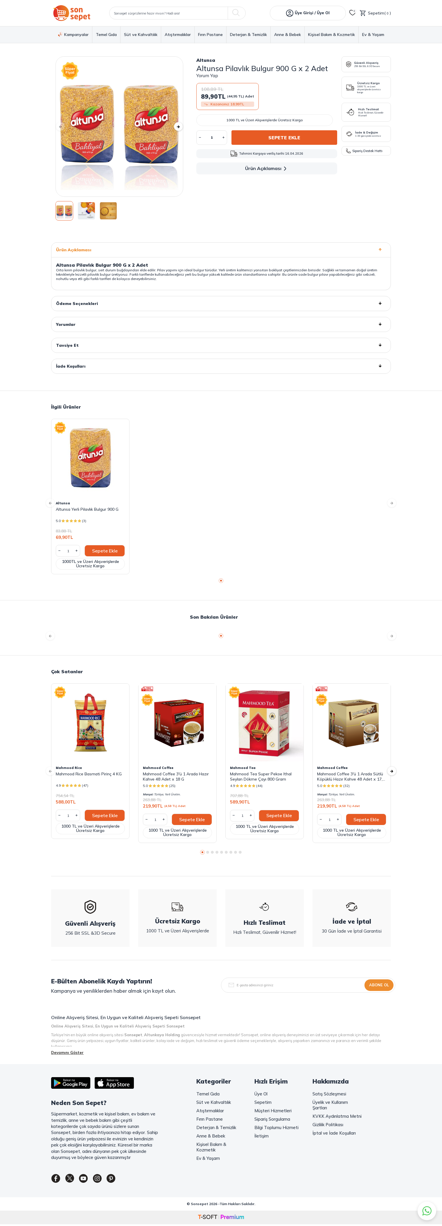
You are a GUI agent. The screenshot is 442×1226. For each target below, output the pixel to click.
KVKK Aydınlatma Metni (337, 1116)
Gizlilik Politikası (327, 1124)
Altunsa (205, 60)
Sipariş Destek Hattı (364, 151)
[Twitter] (73, 1179)
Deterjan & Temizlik (248, 34)
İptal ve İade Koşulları (334, 1133)
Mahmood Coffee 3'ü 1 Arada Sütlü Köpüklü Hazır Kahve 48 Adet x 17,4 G (351, 776)
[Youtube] (89, 1179)
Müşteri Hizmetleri (273, 1110)
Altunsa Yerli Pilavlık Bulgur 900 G (87, 509)
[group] (119, 126)
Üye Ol (260, 1094)
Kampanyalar (73, 34)
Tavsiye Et (221, 345)
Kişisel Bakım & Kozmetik (331, 34)
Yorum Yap (207, 75)
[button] (64, 126)
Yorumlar (221, 324)
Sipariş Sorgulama (272, 1119)
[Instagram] (105, 1179)
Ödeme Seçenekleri (221, 303)
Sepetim (263, 1102)
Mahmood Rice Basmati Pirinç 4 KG (89, 774)
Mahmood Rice (69, 768)
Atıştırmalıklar (178, 34)
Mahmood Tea (243, 768)
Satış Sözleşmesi (329, 1094)
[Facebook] (57, 1179)
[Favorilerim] (352, 13)
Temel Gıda (106, 34)
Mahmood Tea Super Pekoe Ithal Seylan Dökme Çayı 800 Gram (261, 776)
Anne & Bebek (287, 34)
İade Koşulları (221, 366)
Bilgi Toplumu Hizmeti (276, 1127)
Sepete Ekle (284, 137)
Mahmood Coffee (158, 768)
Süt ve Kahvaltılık (140, 34)
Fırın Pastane (210, 34)
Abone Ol (379, 985)
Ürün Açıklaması (266, 168)
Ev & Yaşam (373, 34)
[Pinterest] (121, 1179)
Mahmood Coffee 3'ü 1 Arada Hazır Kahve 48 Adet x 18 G (176, 776)
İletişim (261, 1136)
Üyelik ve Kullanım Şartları (330, 1105)
